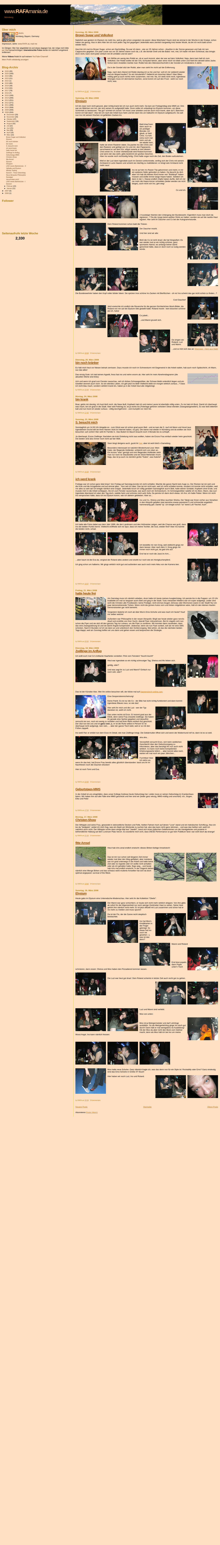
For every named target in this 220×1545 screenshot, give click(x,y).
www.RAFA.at (23, 44)
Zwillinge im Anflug (88, 651)
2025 (7, 73)
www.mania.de (26, 11)
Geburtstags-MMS (87, 789)
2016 (7, 93)
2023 (7, 78)
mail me (34, 44)
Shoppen (9, 164)
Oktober (10, 119)
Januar (9, 188)
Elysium (81, 101)
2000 (7, 193)
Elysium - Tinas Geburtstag (15, 173)
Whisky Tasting (11, 170)
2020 (7, 83)
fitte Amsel (82, 843)
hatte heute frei (85, 593)
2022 (7, 81)
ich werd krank (85, 479)
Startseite (147, 1107)
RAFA (21, 33)
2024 (7, 76)
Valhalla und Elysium (13, 168)
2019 (7, 86)
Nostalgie (9, 177)
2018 (7, 88)
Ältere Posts (212, 1107)
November (11, 117)
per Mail (5, 50)
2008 (7, 112)
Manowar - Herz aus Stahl (206, 349)
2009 (7, 110)
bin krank (81, 399)
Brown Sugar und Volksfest (94, 35)
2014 (7, 98)
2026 (7, 71)
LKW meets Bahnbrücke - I (15, 181)
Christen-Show (85, 820)
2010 (7, 107)
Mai (8, 130)
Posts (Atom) (92, 1112)
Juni (8, 128)
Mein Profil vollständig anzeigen (15, 60)
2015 (7, 95)
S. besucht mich (86, 422)
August (10, 123)
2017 (7, 90)
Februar (10, 186)
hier (140, 443)
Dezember (11, 114)
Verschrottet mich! (12, 179)
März (9, 135)
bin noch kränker (87, 362)
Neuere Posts (81, 1107)
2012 (7, 103)
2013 (7, 100)
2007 (7, 191)
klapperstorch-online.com (151, 692)
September (11, 121)
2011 (7, 105)
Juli (8, 126)
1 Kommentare (95, 91)
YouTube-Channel (39, 57)
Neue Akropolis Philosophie (16, 175)
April (9, 132)
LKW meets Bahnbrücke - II (16, 166)
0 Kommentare (95, 353)
